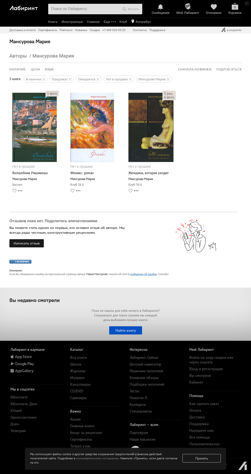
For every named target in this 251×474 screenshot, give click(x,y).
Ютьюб (16, 410)
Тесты (134, 391)
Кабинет (196, 382)
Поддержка (157, 30)
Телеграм (18, 430)
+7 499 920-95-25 (114, 30)
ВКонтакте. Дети (23, 403)
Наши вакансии (142, 439)
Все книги (78, 357)
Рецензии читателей (146, 370)
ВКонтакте (19, 397)
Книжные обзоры (144, 377)
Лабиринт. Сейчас (144, 357)
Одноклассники (23, 417)
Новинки (81, 30)
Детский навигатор (145, 364)
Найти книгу (125, 330)
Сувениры (78, 397)
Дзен (14, 424)
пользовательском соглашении (97, 458)
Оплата (195, 410)
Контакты (140, 30)
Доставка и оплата (22, 30)
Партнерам (139, 432)
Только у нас (80, 446)
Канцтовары (80, 384)
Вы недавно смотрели (34, 300)
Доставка (197, 417)
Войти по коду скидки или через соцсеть (211, 359)
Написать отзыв (27, 243)
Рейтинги (66, 30)
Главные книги (82, 425)
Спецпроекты (141, 411)
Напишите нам (201, 430)
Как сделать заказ (204, 403)
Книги (52, 22)
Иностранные (72, 22)
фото (52, 93)
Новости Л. (139, 397)
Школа (75, 364)
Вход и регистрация (206, 368)
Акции (75, 419)
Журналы (77, 370)
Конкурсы (138, 404)
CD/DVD (76, 391)
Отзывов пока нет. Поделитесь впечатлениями (53, 221)
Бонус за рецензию (86, 432)
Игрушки (77, 377)
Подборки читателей (147, 384)
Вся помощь (199, 437)
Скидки (95, 30)
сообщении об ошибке (143, 274)
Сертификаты (47, 30)
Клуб (123, 22)
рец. (168, 93)
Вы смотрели (200, 375)
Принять (201, 458)
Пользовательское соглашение (204, 446)
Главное (93, 22)
